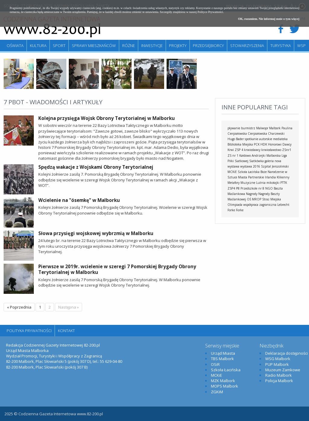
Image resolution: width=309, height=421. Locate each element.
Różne (128, 45)
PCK (257, 144)
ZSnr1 (286, 150)
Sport (59, 45)
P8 (238, 188)
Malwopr (262, 128)
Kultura (38, 45)
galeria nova (273, 161)
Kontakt (66, 330)
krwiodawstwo (271, 150)
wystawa (233, 166)
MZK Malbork (223, 380)
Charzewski (276, 133)
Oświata (15, 45)
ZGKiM (217, 391)
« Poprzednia (19, 307)
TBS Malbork (222, 358)
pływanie (234, 128)
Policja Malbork (279, 380)
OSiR (215, 364)
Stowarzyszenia (247, 45)
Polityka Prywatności (29, 330)
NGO (269, 188)
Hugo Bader (236, 139)
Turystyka (280, 45)
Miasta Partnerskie (251, 177)
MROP (256, 199)
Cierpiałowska (257, 133)
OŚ (249, 199)
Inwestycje (152, 45)
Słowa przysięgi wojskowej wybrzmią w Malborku (95, 233)
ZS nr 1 (233, 155)
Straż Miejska (271, 199)
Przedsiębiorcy (208, 45)
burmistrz (248, 128)
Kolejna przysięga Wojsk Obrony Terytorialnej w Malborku (106, 118)
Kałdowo (245, 155)
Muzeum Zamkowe (282, 369)
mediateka (280, 139)
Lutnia (261, 183)
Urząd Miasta (223, 353)
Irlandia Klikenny (277, 177)
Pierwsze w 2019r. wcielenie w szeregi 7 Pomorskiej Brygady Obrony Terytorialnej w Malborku (117, 269)
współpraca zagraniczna (259, 205)
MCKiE (232, 172)
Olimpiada (235, 205)
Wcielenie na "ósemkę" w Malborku (79, 200)
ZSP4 (231, 188)
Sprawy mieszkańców (94, 45)
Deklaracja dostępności (286, 353)
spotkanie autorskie (258, 139)
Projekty (177, 45)
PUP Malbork (277, 364)
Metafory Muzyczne (241, 183)
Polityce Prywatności (210, 12)
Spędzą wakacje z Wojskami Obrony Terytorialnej (95, 167)
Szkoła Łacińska (249, 172)
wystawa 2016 (250, 166)
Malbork (275, 128)
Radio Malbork (278, 375)
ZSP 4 (239, 150)
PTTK (283, 183)
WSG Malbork (277, 358)
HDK (263, 144)
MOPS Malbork (224, 386)
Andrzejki (259, 155)
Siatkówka (256, 161)
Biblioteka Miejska (240, 144)
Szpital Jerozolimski (275, 166)
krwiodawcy (252, 150)
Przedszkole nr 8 (252, 188)
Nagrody (251, 194)
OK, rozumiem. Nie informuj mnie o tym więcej (268, 18)
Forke (240, 210)
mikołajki (272, 183)
